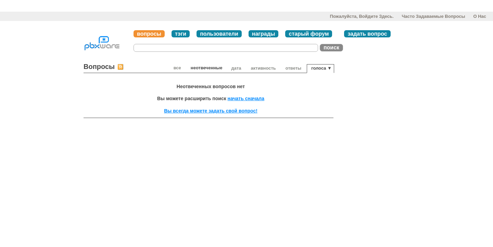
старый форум (309, 34)
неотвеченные (207, 67)
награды (263, 34)
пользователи (219, 34)
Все (177, 67)
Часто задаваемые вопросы (433, 16)
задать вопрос (367, 34)
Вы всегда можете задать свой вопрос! (210, 111)
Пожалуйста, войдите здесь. (361, 16)
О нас (479, 16)
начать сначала (246, 98)
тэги (180, 34)
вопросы (149, 34)
